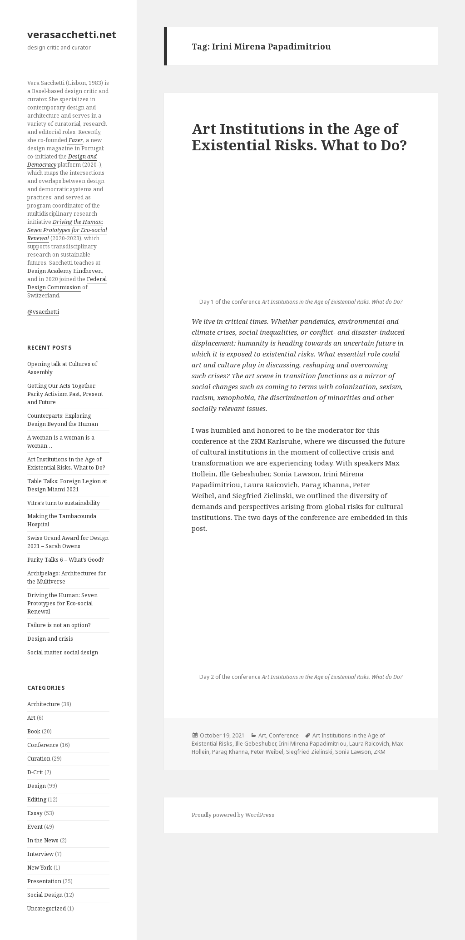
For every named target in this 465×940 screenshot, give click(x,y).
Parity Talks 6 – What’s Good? (65, 560)
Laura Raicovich (369, 743)
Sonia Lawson (353, 752)
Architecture (43, 704)
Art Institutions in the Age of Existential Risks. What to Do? (66, 463)
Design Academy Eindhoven (64, 271)
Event (35, 827)
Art (31, 718)
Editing (36, 799)
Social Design (45, 895)
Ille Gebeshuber (255, 743)
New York (39, 867)
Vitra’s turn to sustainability (63, 503)
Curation (38, 758)
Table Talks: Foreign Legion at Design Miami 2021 (67, 485)
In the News (43, 840)
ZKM (380, 752)
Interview (40, 854)
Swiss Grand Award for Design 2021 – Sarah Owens (68, 542)
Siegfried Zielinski (309, 752)
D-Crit (35, 772)
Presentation (44, 881)
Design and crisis (50, 639)
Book (33, 731)
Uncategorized (46, 908)
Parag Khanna (230, 752)
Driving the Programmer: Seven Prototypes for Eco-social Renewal (62, 603)
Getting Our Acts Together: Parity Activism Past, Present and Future (65, 394)
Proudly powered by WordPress (233, 815)
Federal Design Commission (67, 283)
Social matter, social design (62, 652)
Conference (43, 745)
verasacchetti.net (71, 34)
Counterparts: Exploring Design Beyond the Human (62, 420)
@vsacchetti (43, 312)
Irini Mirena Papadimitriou (312, 743)
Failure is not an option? (58, 625)
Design (36, 786)
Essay (35, 813)
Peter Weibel (267, 752)
